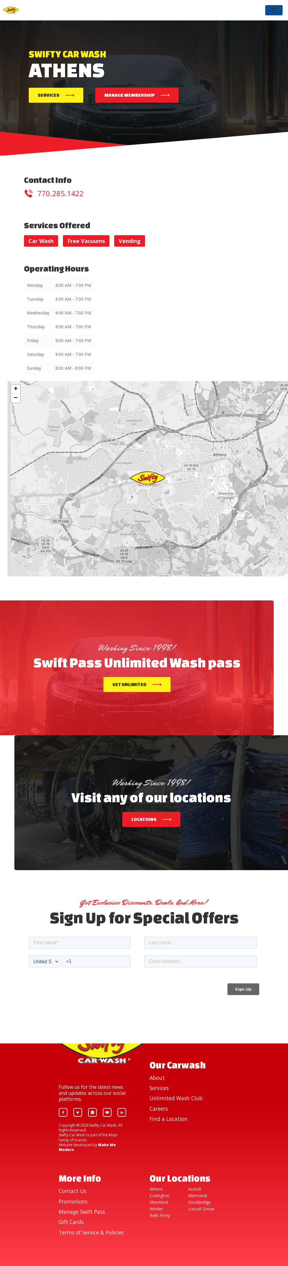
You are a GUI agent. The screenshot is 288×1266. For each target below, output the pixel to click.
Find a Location (169, 1118)
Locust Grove (201, 1209)
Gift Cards (71, 1221)
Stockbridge (199, 1202)
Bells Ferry (160, 1215)
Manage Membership (129, 95)
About (157, 1077)
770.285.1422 (60, 193)
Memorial (197, 1196)
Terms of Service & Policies (91, 1232)
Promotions (73, 1201)
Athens (156, 1189)
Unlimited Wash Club (176, 1098)
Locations (143, 819)
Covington (159, 1196)
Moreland (159, 1202)
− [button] (16, 398)
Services (48, 95)
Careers (159, 1108)
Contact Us (72, 1191)
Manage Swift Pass (82, 1211)
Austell (194, 1189)
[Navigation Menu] (274, 10)
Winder (156, 1209)
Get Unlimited (129, 684)
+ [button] (16, 389)
